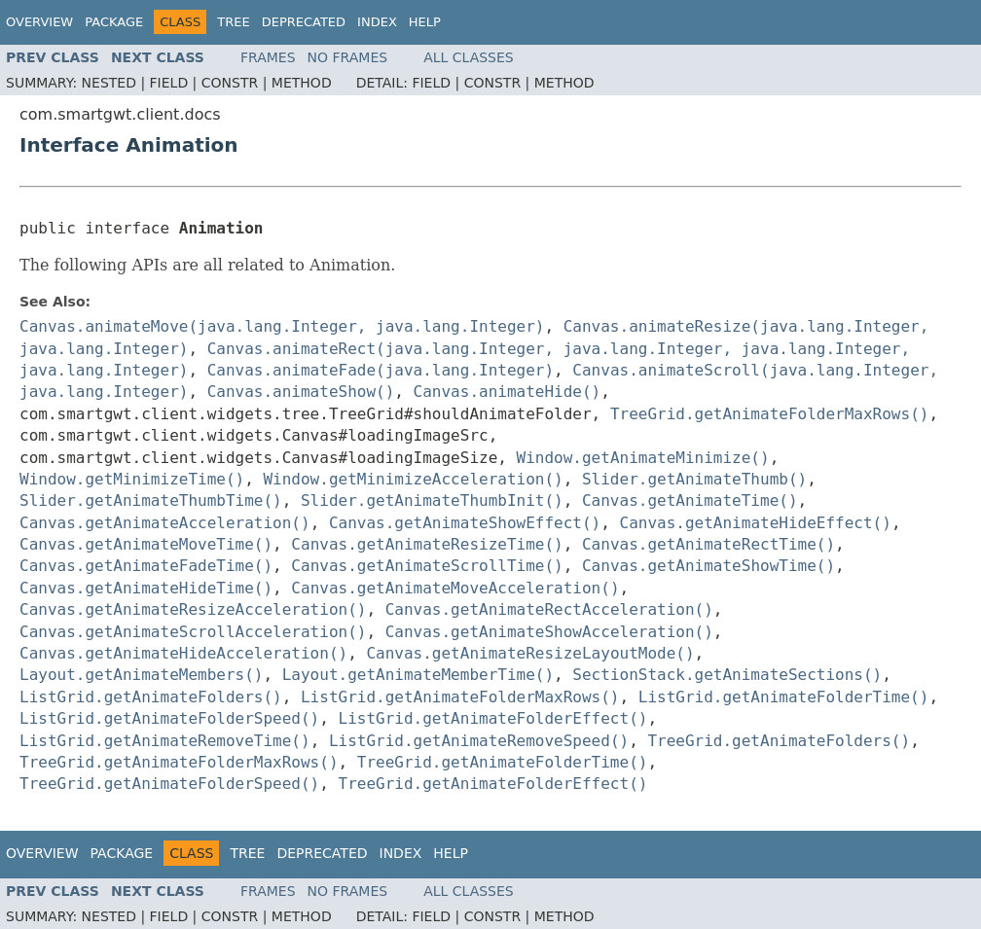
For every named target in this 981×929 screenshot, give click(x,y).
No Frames (348, 57)
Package (114, 22)
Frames (268, 57)
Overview (39, 22)
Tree (233, 22)
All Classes (468, 57)
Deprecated (303, 22)
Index (377, 22)
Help (425, 22)
